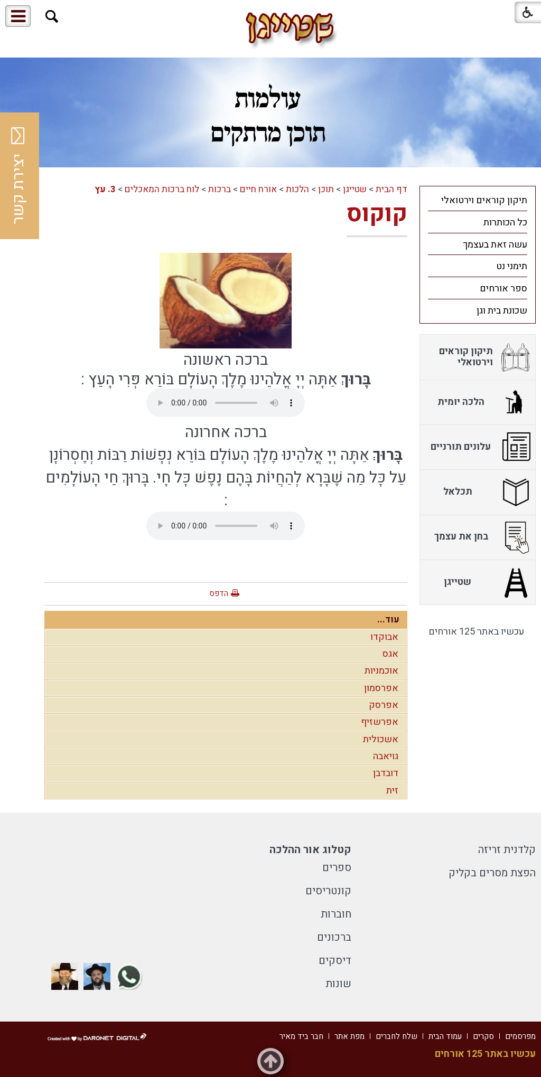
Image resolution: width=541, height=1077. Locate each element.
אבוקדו (384, 637)
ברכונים (334, 937)
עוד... (388, 619)
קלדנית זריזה (507, 849)
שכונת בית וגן (502, 311)
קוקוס (377, 213)
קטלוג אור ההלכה (310, 849)
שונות (338, 983)
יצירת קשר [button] (18, 175)
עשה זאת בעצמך (495, 245)
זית (392, 790)
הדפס (218, 593)
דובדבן (385, 773)
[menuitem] (477, 200)
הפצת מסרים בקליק (492, 873)
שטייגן (355, 189)
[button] (52, 16)
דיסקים (335, 960)
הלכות (297, 189)
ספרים (336, 867)
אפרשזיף (379, 722)
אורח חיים (258, 189)
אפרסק (383, 705)
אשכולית (380, 739)
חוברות (336, 914)
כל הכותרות (505, 222)
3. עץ (105, 189)
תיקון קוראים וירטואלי (484, 200)
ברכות (219, 189)
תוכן (326, 189)
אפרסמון (381, 688)
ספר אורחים (503, 288)
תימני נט (511, 266)
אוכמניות (381, 671)
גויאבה (385, 756)
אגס (390, 654)
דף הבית (391, 189)
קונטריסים (328, 891)
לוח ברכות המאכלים (162, 189)
